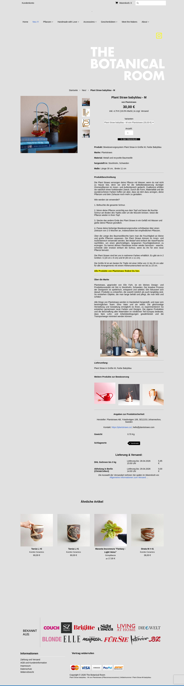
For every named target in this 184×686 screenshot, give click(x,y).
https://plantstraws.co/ (122, 427)
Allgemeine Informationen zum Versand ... (129, 477)
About (145, 22)
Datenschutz (26, 669)
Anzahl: (128, 128)
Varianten (129, 119)
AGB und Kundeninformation (33, 663)
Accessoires (90, 22)
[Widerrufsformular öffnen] (83, 653)
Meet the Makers (129, 22)
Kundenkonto (28, 3)
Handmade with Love (68, 22)
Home (25, 22)
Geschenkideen (109, 22)
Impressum (25, 666)
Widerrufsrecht (27, 672)
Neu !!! (36, 22)
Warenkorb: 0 (123, 3)
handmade (135, 443)
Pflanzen (48, 22)
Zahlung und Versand (30, 659)
